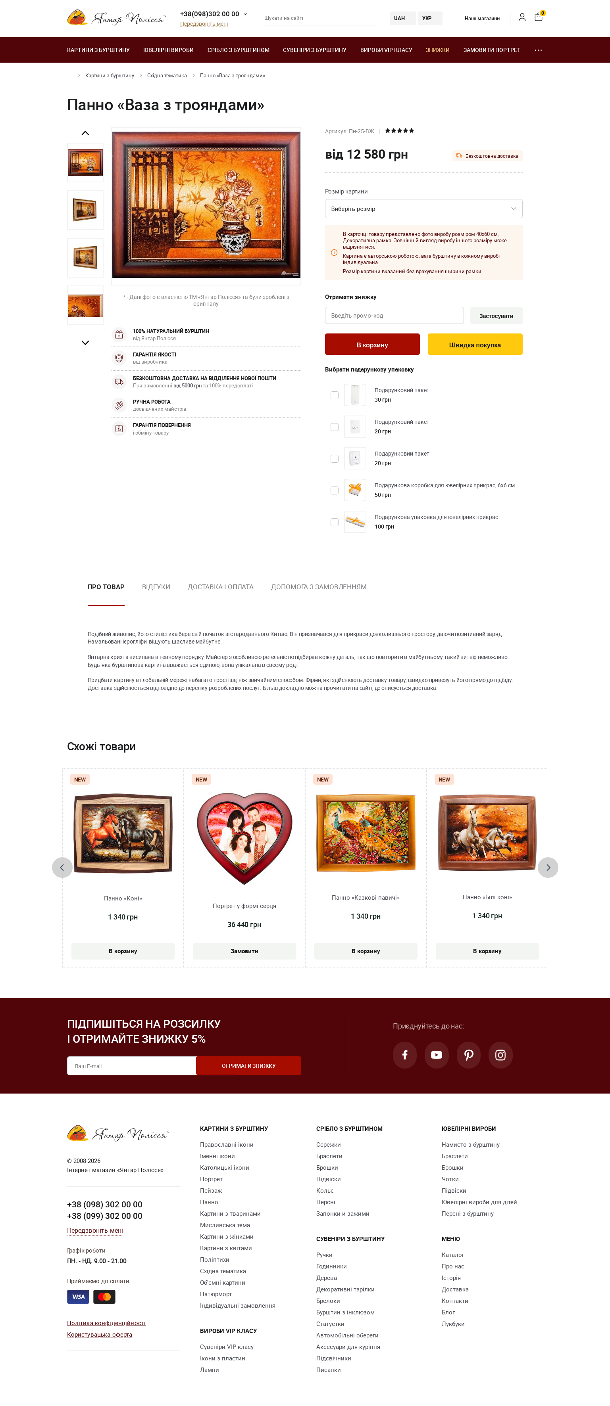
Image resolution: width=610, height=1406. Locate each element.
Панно (209, 1203)
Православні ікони (227, 1145)
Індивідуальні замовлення (237, 1306)
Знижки (438, 50)
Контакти (455, 1302)
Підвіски (328, 1180)
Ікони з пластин (222, 1359)
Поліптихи (214, 1260)
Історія (451, 1279)
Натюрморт (216, 1295)
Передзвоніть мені (204, 24)
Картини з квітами (226, 1249)
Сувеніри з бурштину (314, 50)
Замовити (244, 951)
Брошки (327, 1168)
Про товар (106, 587)
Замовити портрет (492, 50)
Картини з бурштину (98, 50)
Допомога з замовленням (319, 587)
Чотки (450, 1180)
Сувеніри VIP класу (227, 1348)
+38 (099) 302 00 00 (104, 1217)
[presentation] (62, 869)
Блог (448, 1313)
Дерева (326, 1279)
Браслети (329, 1157)
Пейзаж (211, 1191)
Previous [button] (85, 133)
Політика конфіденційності (106, 1324)
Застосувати (495, 316)
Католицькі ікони (224, 1168)
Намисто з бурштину (471, 1145)
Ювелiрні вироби (168, 50)
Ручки (324, 1256)
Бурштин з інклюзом (345, 1313)
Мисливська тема (225, 1226)
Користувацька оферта (100, 1335)
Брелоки (328, 1302)
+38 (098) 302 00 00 (104, 1205)
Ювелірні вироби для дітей (479, 1203)
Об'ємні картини (222, 1283)
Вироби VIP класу (386, 50)
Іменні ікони (217, 1157)
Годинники (331, 1267)
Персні (325, 1203)
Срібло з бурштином (238, 50)
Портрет (211, 1180)
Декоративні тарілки (345, 1290)
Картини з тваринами (230, 1214)
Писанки (328, 1371)
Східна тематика (167, 75)
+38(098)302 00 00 (209, 13)
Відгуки (156, 587)
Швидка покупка (475, 345)
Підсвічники (333, 1359)
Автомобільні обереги (347, 1336)
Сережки (328, 1145)
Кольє (325, 1191)
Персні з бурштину (468, 1214)
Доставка (455, 1290)
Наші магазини (476, 18)
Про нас (453, 1267)
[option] (85, 162)
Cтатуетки (330, 1325)
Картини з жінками (227, 1237)
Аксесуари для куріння (348, 1348)
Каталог (453, 1256)
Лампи (209, 1371)
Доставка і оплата (221, 587)
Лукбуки (453, 1325)
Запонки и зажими (342, 1214)
